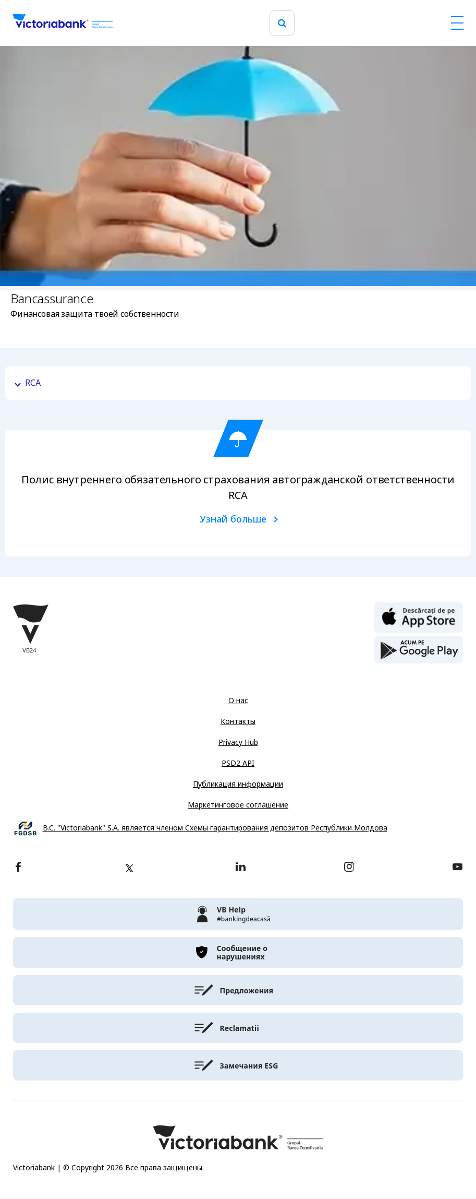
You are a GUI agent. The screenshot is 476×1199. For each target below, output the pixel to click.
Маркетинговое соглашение (238, 805)
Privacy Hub (238, 742)
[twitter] (129, 868)
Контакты (238, 721)
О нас (238, 700)
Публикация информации (238, 784)
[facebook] (18, 868)
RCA (33, 383)
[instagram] (349, 868)
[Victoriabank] (63, 22)
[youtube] (457, 868)
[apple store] (418, 616)
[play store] (418, 650)
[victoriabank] (238, 914)
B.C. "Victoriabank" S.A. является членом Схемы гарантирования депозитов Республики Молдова (215, 828)
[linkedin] (241, 868)
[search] (282, 23)
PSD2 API (238, 763)
